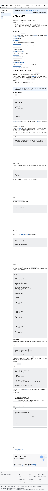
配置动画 (2, 12)
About (20, 474)
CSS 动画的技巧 (17, 450)
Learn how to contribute (18, 461)
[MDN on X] (4, 480)
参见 (2, 17)
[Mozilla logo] (4, 486)
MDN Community (31, 474)
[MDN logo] (3, 472)
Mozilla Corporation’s (5, 488)
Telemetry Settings (20, 486)
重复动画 (15, 197)
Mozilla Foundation (21, 488)
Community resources (32, 476)
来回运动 (15, 230)
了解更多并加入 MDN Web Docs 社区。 (32, 10)
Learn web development (42, 476)
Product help (21, 482)
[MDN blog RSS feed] (7, 480)
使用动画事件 (16, 264)
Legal (26, 486)
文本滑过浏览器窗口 (18, 92)
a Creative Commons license (39, 489)
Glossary (39, 481)
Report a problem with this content (29, 465)
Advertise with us (22, 479)
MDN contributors (34, 464)
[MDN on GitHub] (1, 480)
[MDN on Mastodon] (6, 480)
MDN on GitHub (31, 481)
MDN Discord (31, 479)
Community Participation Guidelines (34, 486)
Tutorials (39, 479)
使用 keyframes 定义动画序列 (5, 14)
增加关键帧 (16, 163)
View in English (35, 12)
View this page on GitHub (18, 465)
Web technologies (41, 474)
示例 (2, 16)
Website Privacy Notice (11, 486)
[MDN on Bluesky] (2, 480)
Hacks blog (40, 482)
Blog (39, 5)
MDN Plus (21, 481)
